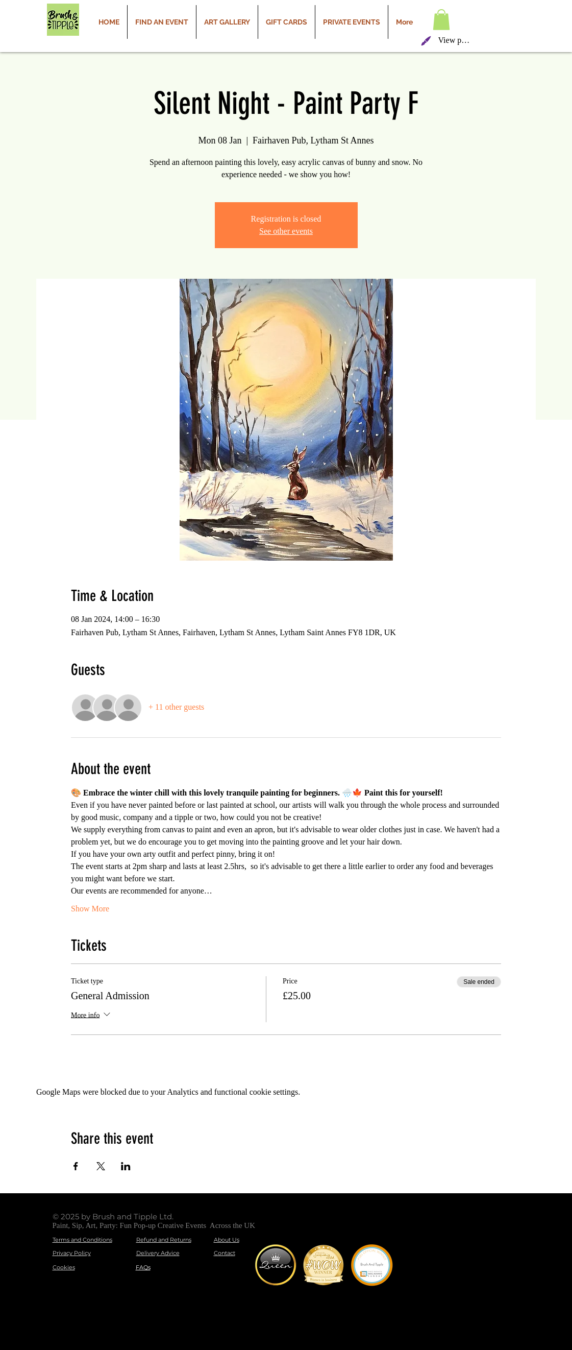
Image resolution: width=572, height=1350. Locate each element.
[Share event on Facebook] (76, 1166)
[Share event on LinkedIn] (126, 1166)
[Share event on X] (101, 1166)
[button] (441, 19)
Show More (90, 908)
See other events (286, 231)
